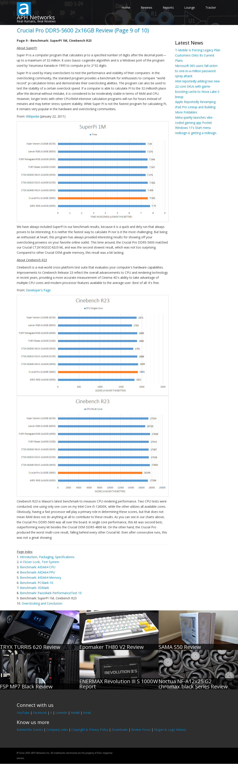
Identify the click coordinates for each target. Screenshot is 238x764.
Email (87, 713)
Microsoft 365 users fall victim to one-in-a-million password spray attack (196, 71)
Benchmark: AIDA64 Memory (40, 577)
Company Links (57, 730)
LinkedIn (61, 713)
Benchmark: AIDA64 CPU (37, 567)
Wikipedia (32, 116)
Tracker (210, 7)
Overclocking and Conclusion (42, 603)
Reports (168, 7)
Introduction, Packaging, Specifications (47, 557)
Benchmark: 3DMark (34, 588)
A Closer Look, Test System (39, 562)
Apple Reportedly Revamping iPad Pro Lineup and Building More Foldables (195, 107)
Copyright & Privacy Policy (89, 730)
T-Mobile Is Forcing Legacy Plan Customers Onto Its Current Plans (197, 55)
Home (126, 7)
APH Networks (36, 17)
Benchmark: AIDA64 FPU (37, 572)
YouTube (23, 713)
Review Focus (141, 730)
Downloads (120, 730)
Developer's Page (38, 290)
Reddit (75, 713)
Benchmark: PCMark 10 (36, 583)
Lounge (189, 7)
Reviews (146, 7)
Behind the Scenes (30, 730)
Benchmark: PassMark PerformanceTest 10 (51, 593)
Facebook (40, 713)
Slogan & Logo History (170, 730)
